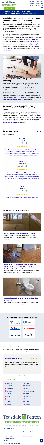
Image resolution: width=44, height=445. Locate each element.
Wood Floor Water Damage (12, 13)
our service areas (31, 41)
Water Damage (16, 11)
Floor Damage (26, 11)
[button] (20, 376)
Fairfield (28, 39)
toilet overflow (13, 122)
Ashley (9, 401)
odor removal (30, 121)
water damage (27, 43)
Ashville (9, 404)
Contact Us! (9, 8)
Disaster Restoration (29, 436)
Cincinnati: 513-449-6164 (36, 3)
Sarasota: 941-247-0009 (36, 5)
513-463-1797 (33, 46)
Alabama (9, 386)
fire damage (35, 43)
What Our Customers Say (11, 347)
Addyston (9, 383)
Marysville (27, 386)
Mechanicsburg (29, 391)
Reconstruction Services (30, 432)
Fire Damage (7, 434)
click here (10, 48)
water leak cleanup (8, 99)
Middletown (27, 404)
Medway (26, 393)
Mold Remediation (9, 438)
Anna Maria (10, 399)
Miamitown (27, 399)
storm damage (7, 44)
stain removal (22, 121)
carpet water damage (20, 99)
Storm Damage (8, 436)
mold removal (17, 44)
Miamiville (27, 401)
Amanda (9, 391)
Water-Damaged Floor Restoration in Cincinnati (20, 233)
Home (7, 11)
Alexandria (10, 388)
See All (39, 131)
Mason (23, 39)
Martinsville (27, 383)
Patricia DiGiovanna (12, 358)
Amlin (8, 396)
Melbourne (27, 396)
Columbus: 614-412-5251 (36, 1)
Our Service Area (9, 379)
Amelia (9, 393)
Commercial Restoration (30, 434)
